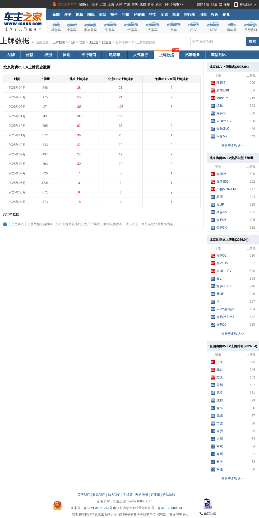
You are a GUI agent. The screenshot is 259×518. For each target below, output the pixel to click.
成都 (143, 4)
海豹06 (218, 220)
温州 (217, 439)
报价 (114, 14)
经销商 (139, 14)
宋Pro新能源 (222, 309)
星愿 (217, 197)
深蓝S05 (220, 182)
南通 (217, 469)
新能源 (232, 30)
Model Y (219, 98)
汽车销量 (192, 55)
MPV (213, 30)
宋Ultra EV (221, 121)
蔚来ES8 (220, 90)
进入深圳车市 (67, 4)
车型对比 (218, 55)
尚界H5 (219, 212)
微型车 (56, 30)
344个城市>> (173, 4)
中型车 (110, 30)
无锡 (217, 416)
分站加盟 (169, 495)
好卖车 (155, 495)
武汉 (158, 4)
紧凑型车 (90, 30)
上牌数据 (59, 42)
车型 (102, 14)
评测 (67, 14)
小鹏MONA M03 (225, 189)
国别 (66, 55)
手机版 (128, 495)
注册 (227, 4)
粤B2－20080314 (170, 508)
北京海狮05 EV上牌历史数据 (135, 42)
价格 (29, 55)
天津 (119, 4)
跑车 (173, 30)
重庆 (135, 4)
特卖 (152, 14)
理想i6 (218, 83)
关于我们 (83, 495)
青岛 (217, 408)
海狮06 (218, 113)
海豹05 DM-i (222, 317)
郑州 (217, 454)
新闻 (56, 14)
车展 (176, 14)
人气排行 (140, 55)
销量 (226, 14)
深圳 (95, 4)
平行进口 (250, 30)
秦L (216, 279)
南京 (217, 446)
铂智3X (219, 228)
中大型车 (131, 30)
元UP (217, 205)
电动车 (114, 55)
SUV (193, 30)
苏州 (217, 385)
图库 (91, 14)
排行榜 (189, 14)
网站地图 (141, 495)
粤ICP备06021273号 (98, 508)
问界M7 (219, 136)
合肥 (217, 431)
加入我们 (114, 495)
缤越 (217, 106)
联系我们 (98, 495)
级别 (48, 55)
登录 (214, 4)
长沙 (150, 4)
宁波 (217, 424)
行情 (126, 14)
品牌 (11, 55)
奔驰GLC (220, 129)
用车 (203, 14)
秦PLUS (219, 263)
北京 (103, 4)
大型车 (153, 30)
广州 (127, 4)
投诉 (214, 14)
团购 (164, 14)
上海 (111, 4)
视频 (79, 14)
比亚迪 (93, 42)
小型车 (71, 30)
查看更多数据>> (232, 145)
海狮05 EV (221, 286)
